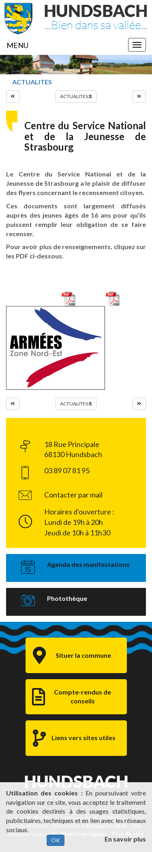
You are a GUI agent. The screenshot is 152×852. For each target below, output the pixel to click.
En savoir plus (125, 839)
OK (55, 840)
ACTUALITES (32, 82)
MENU (17, 45)
